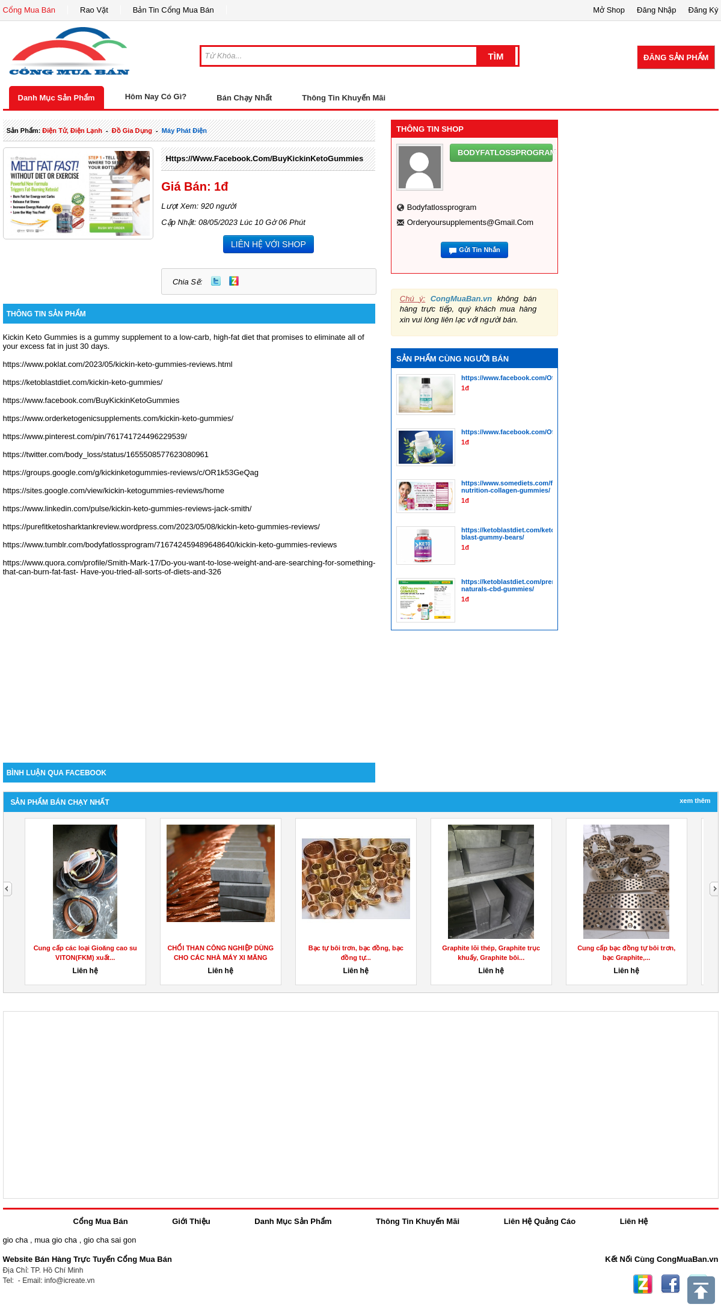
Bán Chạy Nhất (244, 97)
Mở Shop (609, 9)
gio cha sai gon (110, 1239)
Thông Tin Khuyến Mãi (343, 97)
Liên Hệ (634, 1221)
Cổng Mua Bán (29, 9)
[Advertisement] (189, 660)
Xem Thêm (695, 800)
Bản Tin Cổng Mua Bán (173, 9)
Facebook (670, 1284)
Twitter (216, 281)
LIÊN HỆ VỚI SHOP (268, 244)
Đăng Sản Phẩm (675, 57)
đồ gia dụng (132, 130)
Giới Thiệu (191, 1221)
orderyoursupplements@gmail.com (470, 222)
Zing (234, 281)
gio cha (15, 1239)
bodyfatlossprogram (442, 207)
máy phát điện (184, 130)
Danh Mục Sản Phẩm (56, 97)
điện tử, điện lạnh (72, 130)
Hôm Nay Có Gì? (156, 96)
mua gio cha (55, 1239)
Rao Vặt (94, 9)
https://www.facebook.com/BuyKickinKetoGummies (264, 158)
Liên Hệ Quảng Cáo (539, 1221)
